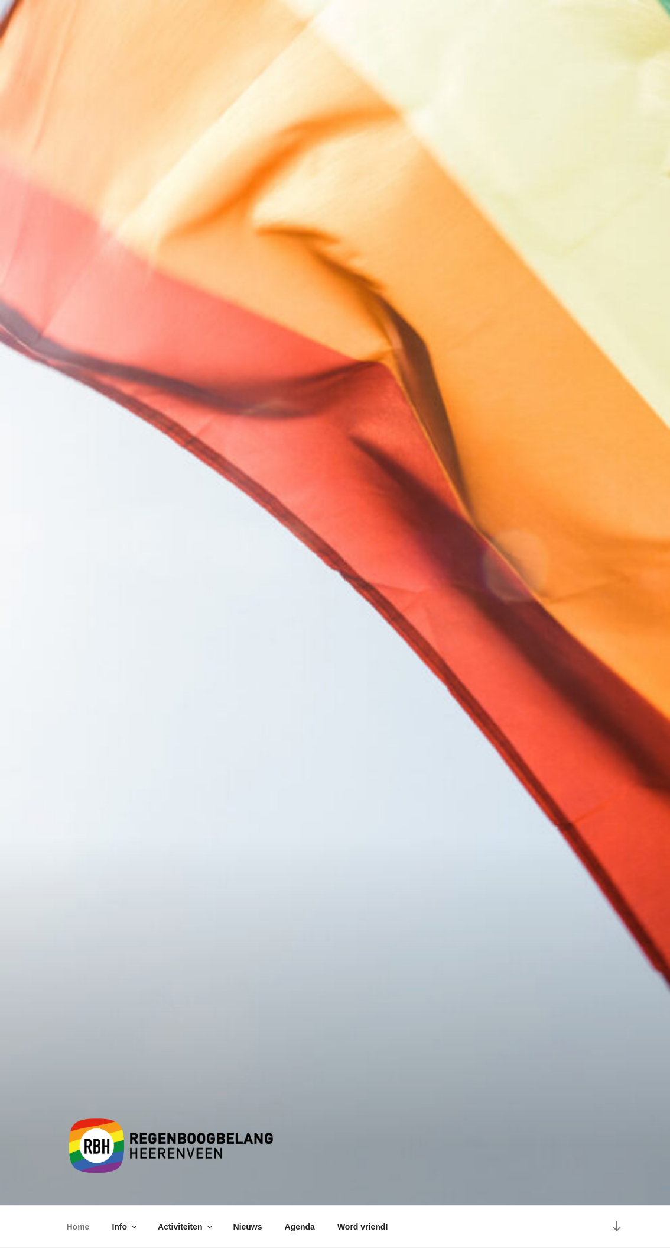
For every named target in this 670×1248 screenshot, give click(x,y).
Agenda (300, 1226)
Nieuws (247, 1226)
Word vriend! (362, 1226)
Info (125, 1226)
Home (78, 1226)
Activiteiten (185, 1226)
